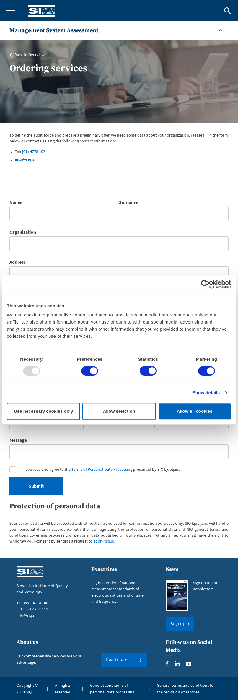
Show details (206, 392)
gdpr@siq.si (103, 541)
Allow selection (119, 411)
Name (15, 202)
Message (18, 440)
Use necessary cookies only (43, 411)
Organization (22, 232)
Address (17, 262)
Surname (128, 202)
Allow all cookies (194, 411)
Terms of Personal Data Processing (101, 469)
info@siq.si (26, 615)
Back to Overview (29, 54)
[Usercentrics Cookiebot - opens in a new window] (205, 284)
